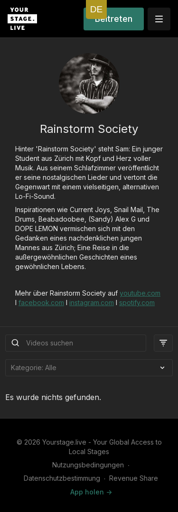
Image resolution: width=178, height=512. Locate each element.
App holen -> (91, 492)
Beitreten (113, 19)
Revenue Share (133, 478)
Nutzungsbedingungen (88, 465)
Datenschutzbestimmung (62, 478)
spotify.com (137, 302)
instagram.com (91, 302)
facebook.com (41, 302)
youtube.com (140, 293)
